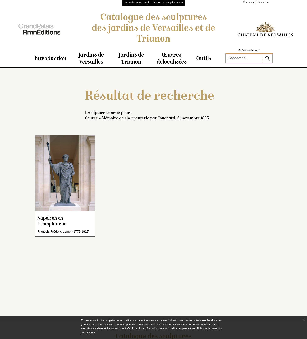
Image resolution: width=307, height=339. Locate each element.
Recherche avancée (249, 50)
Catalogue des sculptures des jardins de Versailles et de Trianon (153, 28)
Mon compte (249, 2)
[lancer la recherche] (267, 58)
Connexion (263, 2)
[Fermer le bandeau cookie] (303, 319)
